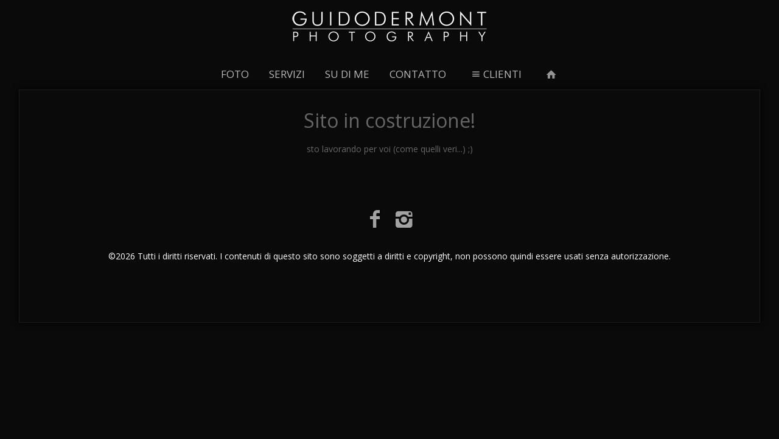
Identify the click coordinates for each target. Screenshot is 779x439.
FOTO (235, 74)
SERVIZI (287, 74)
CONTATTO (418, 74)
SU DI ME (347, 74)
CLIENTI (495, 74)
